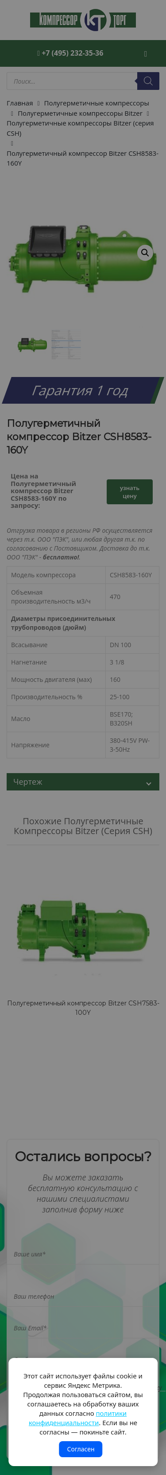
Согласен (80, 1449)
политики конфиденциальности (78, 1418)
